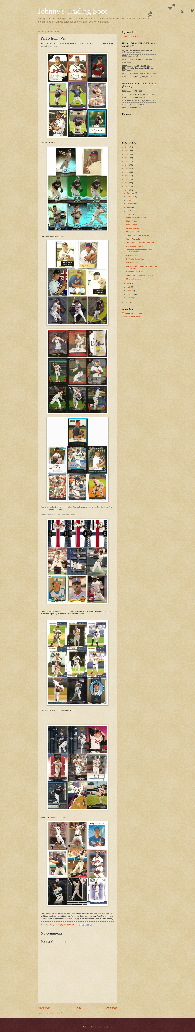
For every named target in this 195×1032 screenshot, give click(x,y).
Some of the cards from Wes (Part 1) (139, 275)
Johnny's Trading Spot (72, 11)
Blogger (109, 1027)
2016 (127, 183)
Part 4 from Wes (132, 263)
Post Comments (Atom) (57, 1013)
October (130, 200)
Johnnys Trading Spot (130, 36)
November (131, 197)
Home (78, 1007)
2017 (127, 179)
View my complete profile (131, 317)
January (130, 298)
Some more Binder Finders (136, 218)
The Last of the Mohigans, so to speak (140, 243)
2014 (127, 190)
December (131, 193)
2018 (127, 176)
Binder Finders (131, 221)
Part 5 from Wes (132, 255)
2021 (127, 165)
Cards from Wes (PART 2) (136, 272)
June (129, 214)
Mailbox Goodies (132, 228)
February (130, 294)
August (129, 207)
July (128, 211)
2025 (127, 151)
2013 (127, 302)
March (129, 291)
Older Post (111, 1007)
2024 (127, 154)
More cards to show (133, 279)
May (128, 283)
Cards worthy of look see (135, 246)
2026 (127, 147)
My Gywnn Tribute (133, 232)
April (128, 287)
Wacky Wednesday (133, 239)
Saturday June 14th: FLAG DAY (138, 235)
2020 (127, 168)
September (131, 204)
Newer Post (44, 1007)
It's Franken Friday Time (135, 259)
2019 (127, 172)
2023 (127, 158)
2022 (127, 161)
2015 (127, 186)
